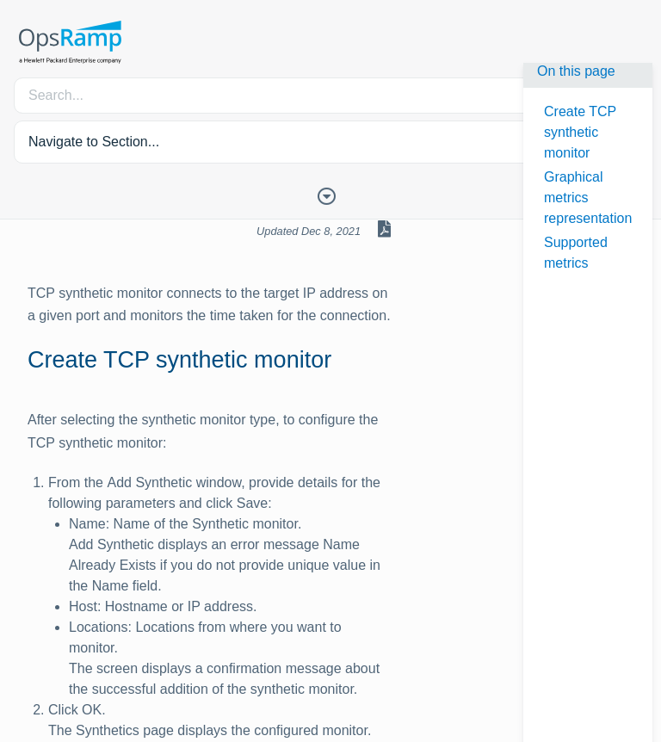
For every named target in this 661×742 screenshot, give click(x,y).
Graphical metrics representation (588, 198)
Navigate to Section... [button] (93, 141)
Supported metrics (576, 252)
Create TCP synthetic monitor (580, 132)
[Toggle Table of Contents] (330, 194)
